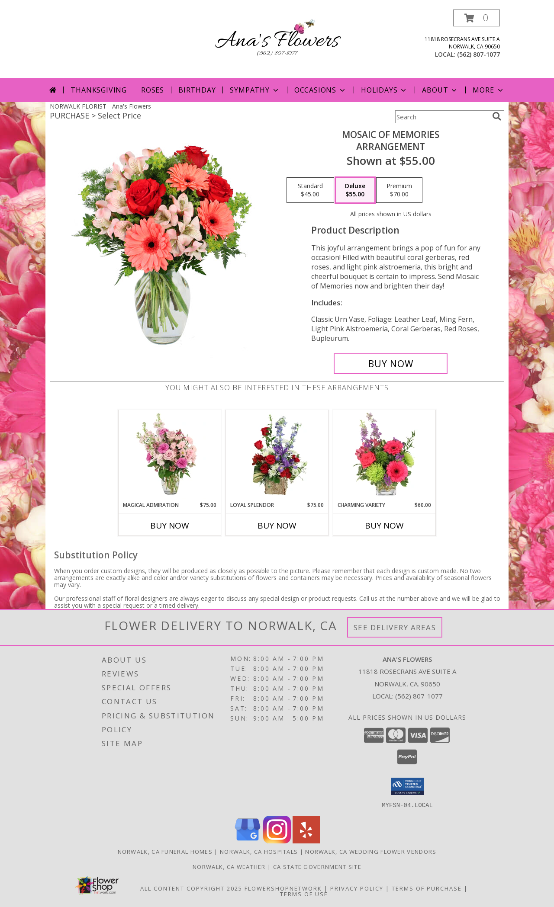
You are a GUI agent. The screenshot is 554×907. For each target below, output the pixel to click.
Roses (152, 90)
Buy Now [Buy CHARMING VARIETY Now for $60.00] (384, 525)
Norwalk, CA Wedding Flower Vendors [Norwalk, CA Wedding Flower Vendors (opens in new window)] (370, 851)
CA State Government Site (317, 866)
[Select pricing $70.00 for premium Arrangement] (399, 190)
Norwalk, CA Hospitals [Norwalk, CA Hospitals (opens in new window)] (259, 851)
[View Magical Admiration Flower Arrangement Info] (170, 455)
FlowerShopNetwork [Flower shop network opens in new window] (283, 888)
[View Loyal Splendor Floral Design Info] (277, 455)
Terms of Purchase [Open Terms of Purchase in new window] (427, 888)
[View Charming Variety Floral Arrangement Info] (384, 455)
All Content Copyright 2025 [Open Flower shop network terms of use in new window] (191, 888)
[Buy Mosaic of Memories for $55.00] (391, 363)
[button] (476, 18)
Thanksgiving (99, 90)
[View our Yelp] (306, 840)
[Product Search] (442, 117)
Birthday (197, 90)
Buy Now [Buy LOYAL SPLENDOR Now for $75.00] (277, 525)
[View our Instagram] (277, 840)
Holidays (384, 90)
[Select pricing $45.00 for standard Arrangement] (310, 190)
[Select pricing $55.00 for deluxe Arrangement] (355, 190)
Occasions (320, 90)
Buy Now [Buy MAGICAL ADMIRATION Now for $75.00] (169, 525)
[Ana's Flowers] (277, 40)
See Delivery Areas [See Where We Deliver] (395, 627)
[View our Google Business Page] (247, 840)
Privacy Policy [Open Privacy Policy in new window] (356, 888)
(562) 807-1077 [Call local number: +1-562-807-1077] (478, 54)
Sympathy (255, 90)
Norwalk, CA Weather (229, 866)
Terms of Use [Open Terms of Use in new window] (304, 893)
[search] (497, 116)
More (488, 90)
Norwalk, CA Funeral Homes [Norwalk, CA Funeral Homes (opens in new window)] (165, 851)
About (440, 90)
